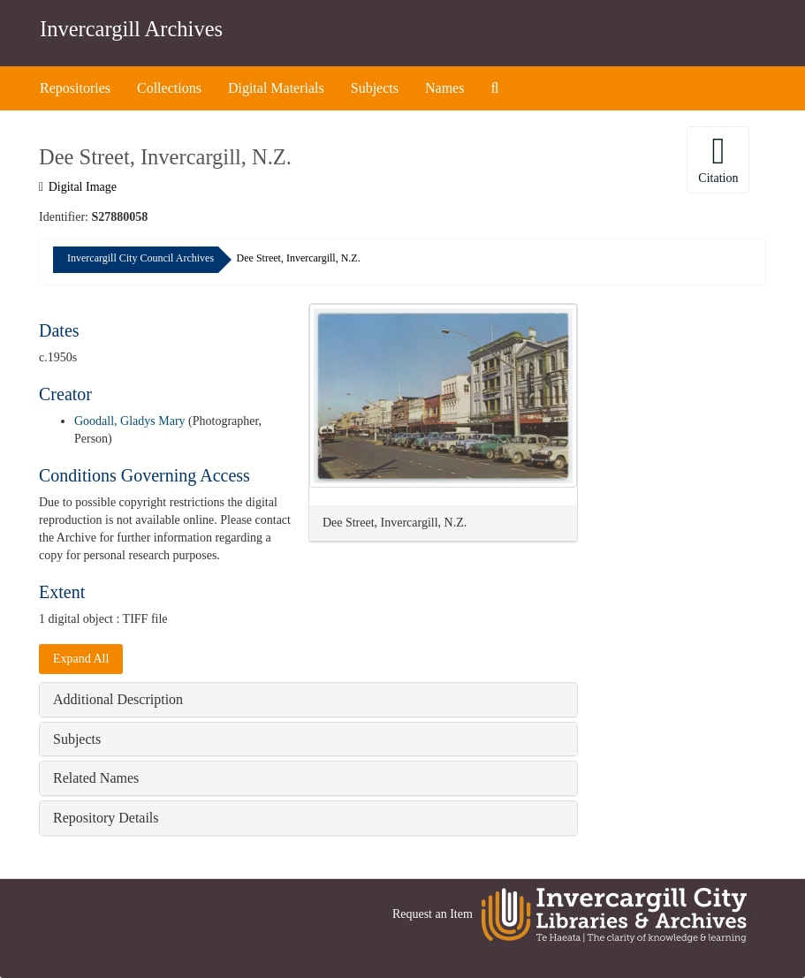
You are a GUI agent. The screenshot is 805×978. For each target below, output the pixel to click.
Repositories (75, 87)
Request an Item (432, 914)
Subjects (375, 87)
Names (444, 87)
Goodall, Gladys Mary (130, 421)
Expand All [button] (81, 658)
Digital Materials (276, 87)
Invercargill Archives (131, 29)
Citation (718, 159)
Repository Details (106, 817)
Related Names (96, 777)
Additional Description (118, 699)
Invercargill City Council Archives (140, 258)
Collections (169, 87)
